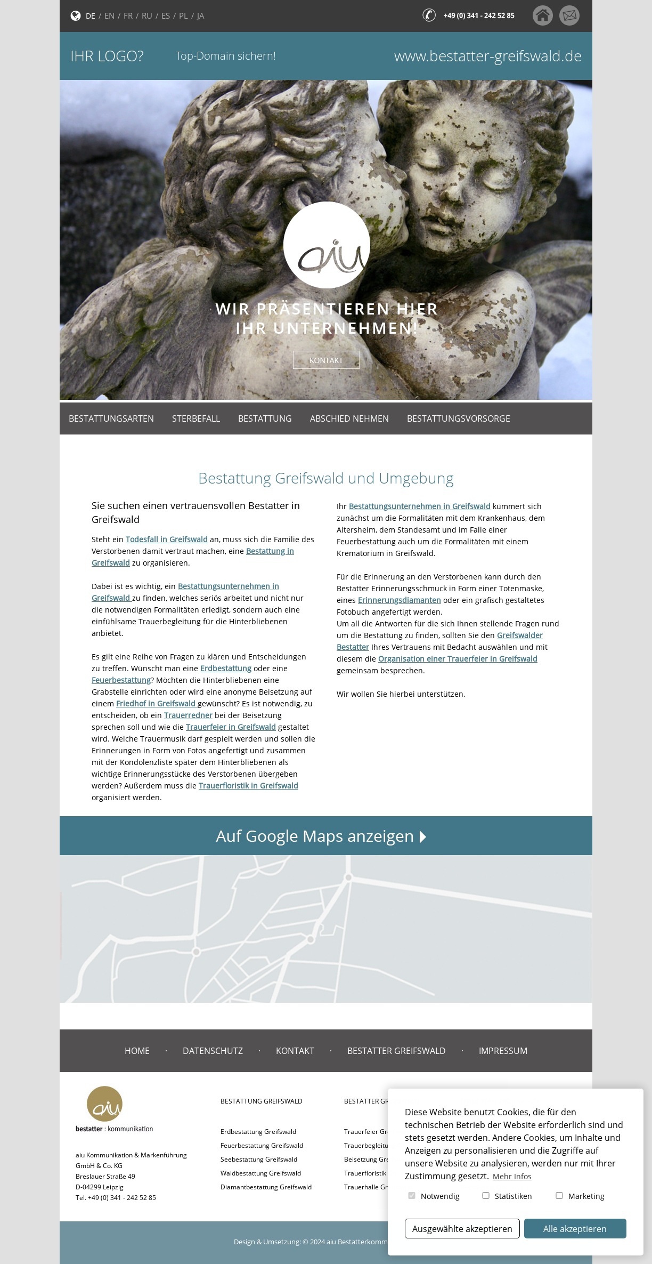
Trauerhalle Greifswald (378, 1186)
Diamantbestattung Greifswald (266, 1186)
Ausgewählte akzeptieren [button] (462, 1229)
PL (183, 15)
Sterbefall (196, 418)
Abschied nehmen (349, 418)
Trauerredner (188, 715)
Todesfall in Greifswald (167, 539)
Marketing (579, 1196)
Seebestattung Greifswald (259, 1159)
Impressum (503, 1051)
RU (147, 15)
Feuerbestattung (121, 680)
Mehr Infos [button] (512, 1176)
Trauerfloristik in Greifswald (248, 785)
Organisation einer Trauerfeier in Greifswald (457, 659)
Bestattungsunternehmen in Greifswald (420, 506)
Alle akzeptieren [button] (575, 1229)
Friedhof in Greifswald (157, 703)
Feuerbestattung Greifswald (262, 1145)
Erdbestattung (225, 668)
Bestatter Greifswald (396, 1051)
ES (165, 15)
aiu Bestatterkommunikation (372, 1241)
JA (201, 15)
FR (128, 15)
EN (109, 15)
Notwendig (433, 1196)
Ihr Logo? (107, 56)
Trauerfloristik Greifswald (382, 1173)
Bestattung (265, 418)
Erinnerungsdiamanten (399, 600)
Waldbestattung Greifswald (261, 1173)
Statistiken (506, 1196)
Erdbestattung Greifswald (258, 1131)
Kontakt (295, 1051)
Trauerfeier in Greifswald (231, 727)
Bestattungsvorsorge (458, 418)
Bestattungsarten (111, 418)
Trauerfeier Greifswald (378, 1131)
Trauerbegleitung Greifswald (386, 1145)
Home (137, 1051)
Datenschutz (213, 1051)
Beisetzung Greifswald (377, 1159)
